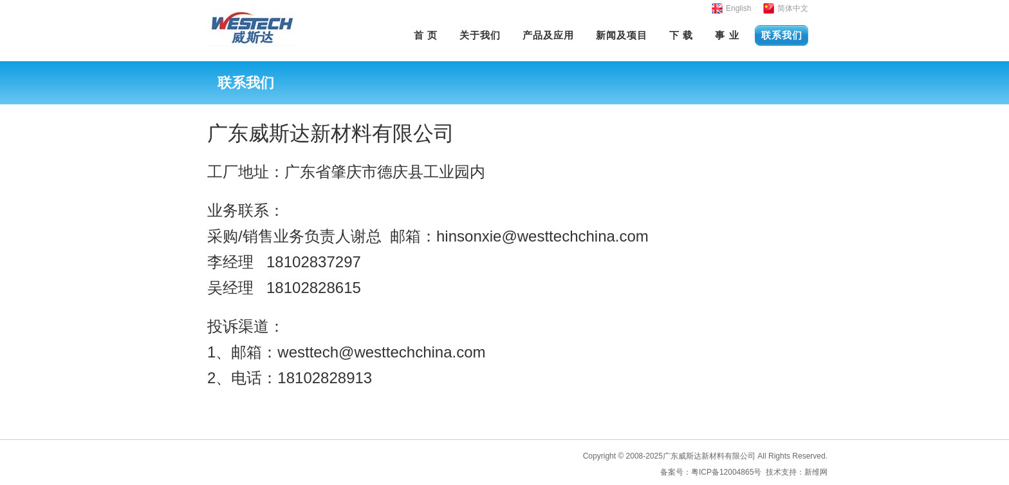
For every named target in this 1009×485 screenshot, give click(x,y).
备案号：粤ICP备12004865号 (710, 472)
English (738, 8)
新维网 (816, 472)
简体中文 (792, 8)
